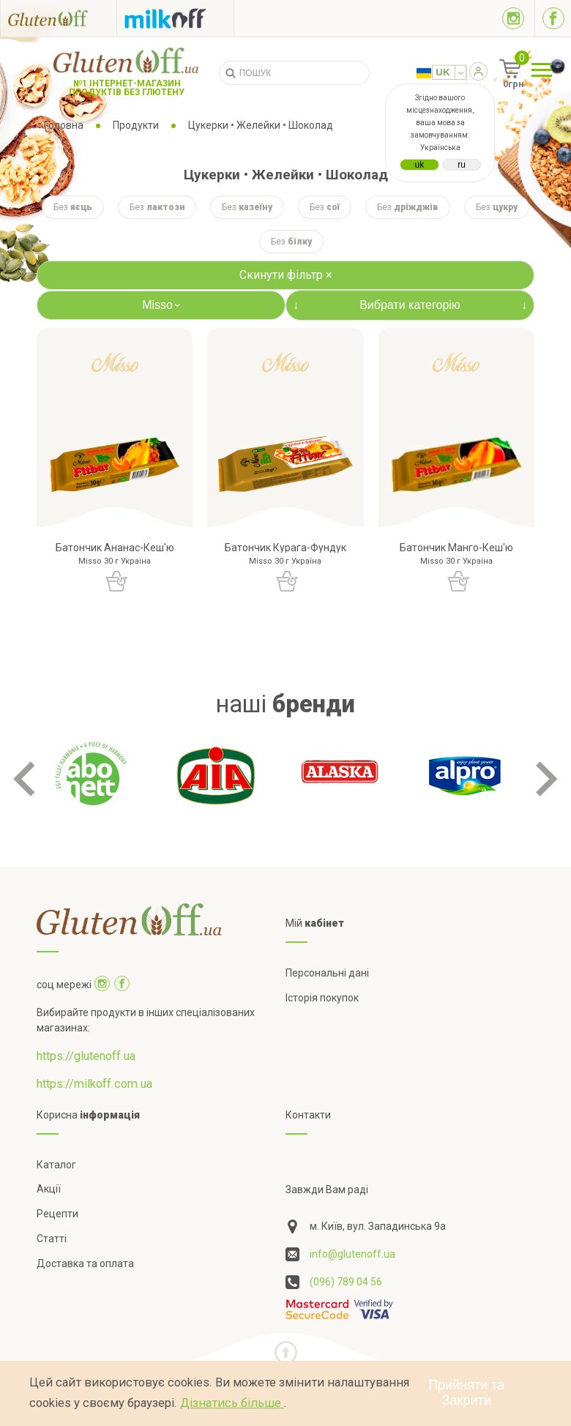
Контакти (308, 1115)
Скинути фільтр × (285, 275)
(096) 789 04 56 (346, 1282)
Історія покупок (322, 998)
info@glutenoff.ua (352, 1254)
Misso (163, 305)
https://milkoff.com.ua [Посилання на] (94, 1084)
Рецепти (57, 1214)
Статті (52, 1238)
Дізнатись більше (232, 1403)
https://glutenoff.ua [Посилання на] (86, 1056)
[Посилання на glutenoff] (58, 18)
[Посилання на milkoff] (175, 18)
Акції (49, 1189)
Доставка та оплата (85, 1263)
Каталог (56, 1165)
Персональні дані (327, 973)
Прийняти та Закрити (466, 1393)
